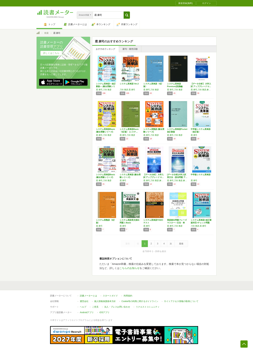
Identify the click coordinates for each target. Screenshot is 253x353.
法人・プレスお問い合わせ (117, 307)
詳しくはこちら (51, 53)
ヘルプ (83, 307)
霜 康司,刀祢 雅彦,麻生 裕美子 (202, 90)
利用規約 (128, 296)
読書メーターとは (88, 296)
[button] (127, 15)
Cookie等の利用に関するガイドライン (139, 301)
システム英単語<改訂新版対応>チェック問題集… (201, 222)
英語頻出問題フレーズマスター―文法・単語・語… (177, 222)
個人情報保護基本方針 (105, 301)
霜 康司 (194, 135)
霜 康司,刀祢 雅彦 (103, 90)
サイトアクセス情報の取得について (181, 301)
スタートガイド (110, 296)
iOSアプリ (104, 312)
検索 (46, 33)
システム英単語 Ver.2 (129, 84)
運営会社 (84, 301)
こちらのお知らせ (130, 268)
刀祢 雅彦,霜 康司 (127, 90)
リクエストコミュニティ (148, 307)
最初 (127, 243)
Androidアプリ (87, 312)
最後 (181, 243)
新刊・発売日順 (130, 49)
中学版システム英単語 (200, 174)
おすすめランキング (105, 49)
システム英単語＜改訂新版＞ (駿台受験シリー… (106, 86)
